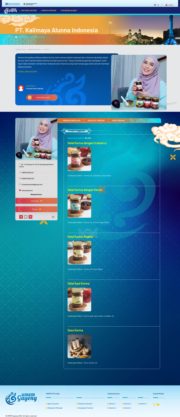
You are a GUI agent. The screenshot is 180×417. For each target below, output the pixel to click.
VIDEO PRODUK (118, 120)
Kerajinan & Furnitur (85, 408)
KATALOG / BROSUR (96, 120)
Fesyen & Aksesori (84, 404)
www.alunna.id (27, 190)
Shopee (36, 209)
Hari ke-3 (127, 404)
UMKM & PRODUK (48, 10)
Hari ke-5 (142, 404)
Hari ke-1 (111, 404)
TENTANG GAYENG (28, 10)
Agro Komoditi (52, 404)
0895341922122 (28, 172)
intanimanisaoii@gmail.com (32, 184)
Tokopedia (36, 201)
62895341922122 (28, 178)
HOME (169, 5)
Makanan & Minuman (54, 408)
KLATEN (40, 37)
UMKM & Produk (20, 49)
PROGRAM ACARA (68, 10)
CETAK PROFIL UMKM (38, 97)
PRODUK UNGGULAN (71, 120)
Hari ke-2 (111, 408)
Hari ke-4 (127, 408)
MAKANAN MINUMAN (24, 37)
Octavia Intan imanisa (34, 88)
